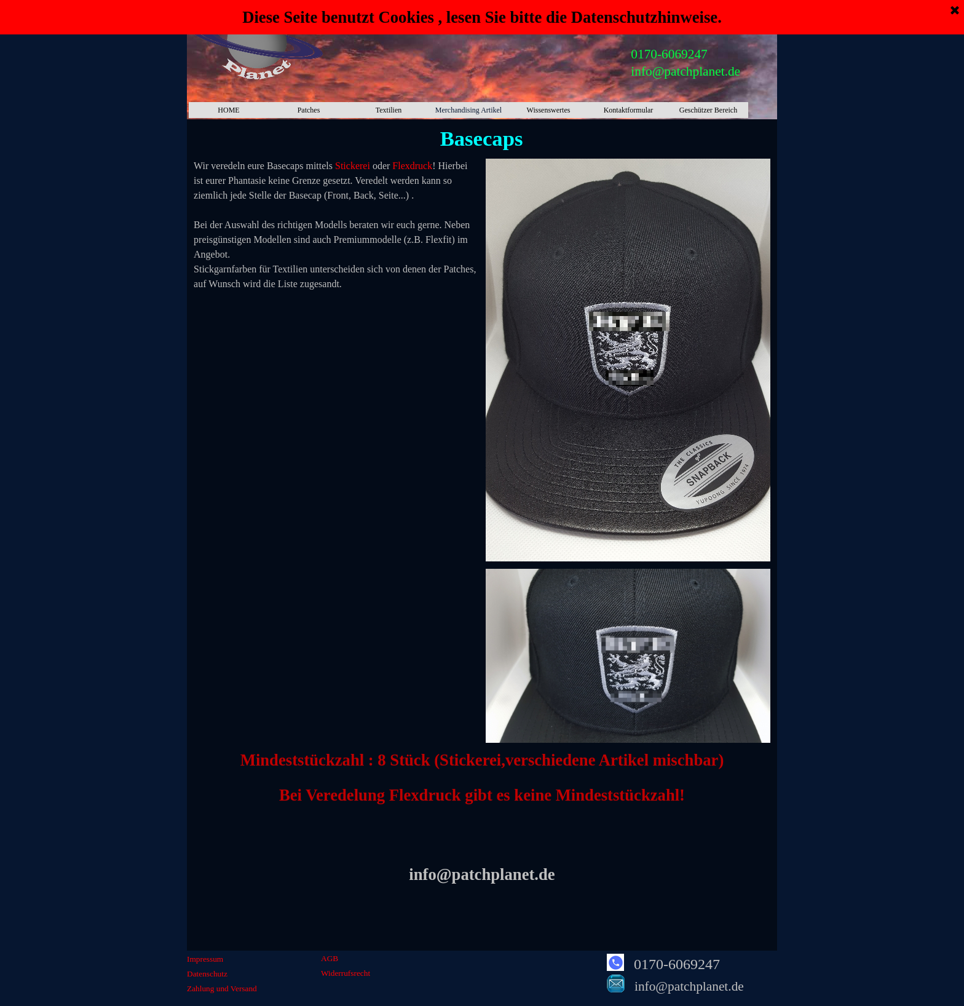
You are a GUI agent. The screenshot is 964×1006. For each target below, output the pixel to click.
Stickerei (352, 165)
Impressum (205, 959)
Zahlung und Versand (222, 988)
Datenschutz (207, 973)
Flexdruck (412, 165)
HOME (228, 110)
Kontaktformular (629, 110)
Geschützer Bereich (708, 110)
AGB (329, 958)
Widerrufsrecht (345, 973)
